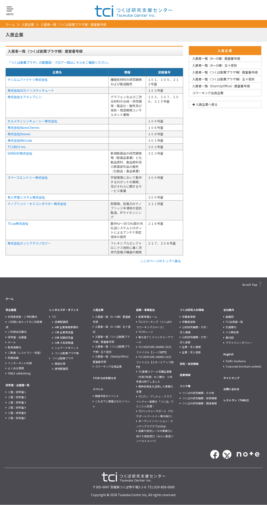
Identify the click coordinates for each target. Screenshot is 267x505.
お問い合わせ (231, 389)
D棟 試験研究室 (64, 337)
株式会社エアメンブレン (25, 97)
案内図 (230, 337)
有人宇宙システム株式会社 (26, 197)
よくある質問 (16, 368)
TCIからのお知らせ (104, 378)
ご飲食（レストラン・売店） (25, 352)
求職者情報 (188, 316)
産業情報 (185, 375)
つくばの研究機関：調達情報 (199, 403)
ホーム (10, 24)
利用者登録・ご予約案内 (22, 316)
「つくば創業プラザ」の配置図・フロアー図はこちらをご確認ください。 (59, 62)
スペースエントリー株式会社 (28, 177)
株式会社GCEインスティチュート (31, 90)
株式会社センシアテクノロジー (29, 243)
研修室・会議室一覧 (18, 385)
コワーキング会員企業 (207, 93)
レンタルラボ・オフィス (64, 310)
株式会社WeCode (20, 140)
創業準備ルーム (147, 316)
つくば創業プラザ (62, 358)
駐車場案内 (14, 347)
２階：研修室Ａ (17, 407)
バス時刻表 (232, 332)
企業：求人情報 (191, 347)
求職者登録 (188, 322)
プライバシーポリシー (239, 342)
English (228, 354)
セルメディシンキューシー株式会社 (32, 121)
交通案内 (231, 327)
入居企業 (28, 24)
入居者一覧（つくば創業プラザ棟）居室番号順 (225, 72)
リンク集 (185, 386)
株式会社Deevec (19, 134)
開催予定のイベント (107, 396)
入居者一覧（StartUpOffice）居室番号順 (221, 86)
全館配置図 (61, 322)
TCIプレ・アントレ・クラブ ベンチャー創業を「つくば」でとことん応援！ (155, 401)
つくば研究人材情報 (192, 310)
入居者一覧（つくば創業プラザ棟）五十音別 (223, 79)
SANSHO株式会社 (20, 153)
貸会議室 (11, 310)
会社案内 (228, 310)
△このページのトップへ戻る (160, 261)
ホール (12, 342)
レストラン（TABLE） (237, 400)
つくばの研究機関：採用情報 (199, 398)
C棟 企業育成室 (64, 332)
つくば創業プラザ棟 (67, 353)
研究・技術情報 (189, 364)
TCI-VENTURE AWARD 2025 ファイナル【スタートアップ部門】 (155, 362)
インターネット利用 (20, 363)
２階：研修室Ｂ (17, 413)
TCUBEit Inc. (17, 147)
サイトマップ (231, 378)
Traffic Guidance (236, 361)
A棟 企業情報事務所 (66, 327)
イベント (98, 389)
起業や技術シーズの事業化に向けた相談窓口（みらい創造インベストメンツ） (155, 436)
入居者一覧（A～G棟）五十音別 (214, 65)
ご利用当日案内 (17, 332)
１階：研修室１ (17, 392)
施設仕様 (60, 363)
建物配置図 (61, 368)
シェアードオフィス (67, 348)
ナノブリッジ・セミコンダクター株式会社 (37, 203)
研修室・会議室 (17, 337)
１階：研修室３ (17, 402)
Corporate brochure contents (243, 366)
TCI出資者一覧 (234, 322)
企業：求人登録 (191, 352)
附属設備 (13, 358)
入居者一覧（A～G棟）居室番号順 (216, 58)
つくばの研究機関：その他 (198, 393)
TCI (54, 316)
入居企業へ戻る (205, 104)
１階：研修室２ (17, 397)
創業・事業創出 (145, 310)
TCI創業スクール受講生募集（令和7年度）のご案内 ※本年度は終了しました (154, 376)
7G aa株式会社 (18, 223)
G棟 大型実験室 (64, 342)
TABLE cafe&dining (19, 373)
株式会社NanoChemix (23, 127)
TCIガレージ (145, 332)
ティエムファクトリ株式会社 (28, 79)
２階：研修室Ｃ (17, 418)
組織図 (230, 316)
